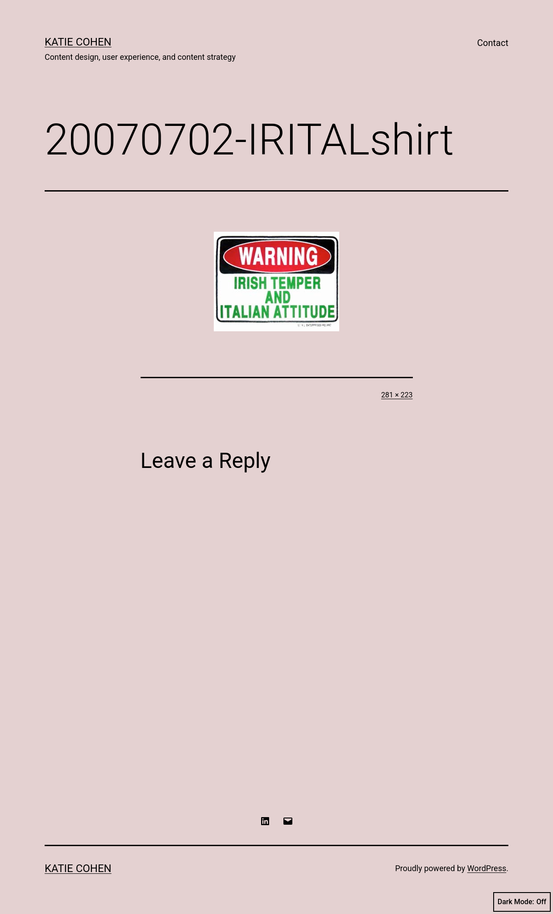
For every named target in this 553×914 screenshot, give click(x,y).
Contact (492, 43)
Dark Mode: (522, 902)
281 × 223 (396, 395)
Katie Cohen (78, 42)
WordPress (486, 868)
